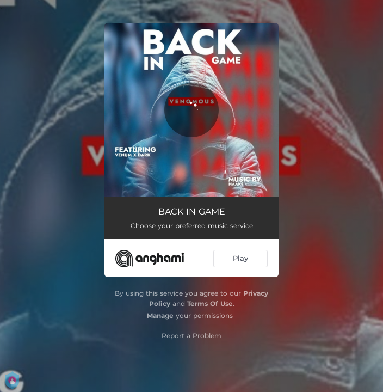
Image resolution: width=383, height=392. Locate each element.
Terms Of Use (210, 303)
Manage (160, 315)
